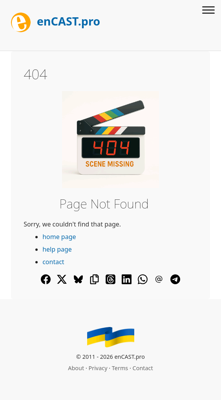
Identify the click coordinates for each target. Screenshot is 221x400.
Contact (143, 368)
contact (53, 262)
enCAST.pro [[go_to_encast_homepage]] (55, 21)
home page (59, 236)
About (76, 368)
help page (57, 249)
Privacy (98, 368)
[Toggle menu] (208, 11)
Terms (120, 368)
